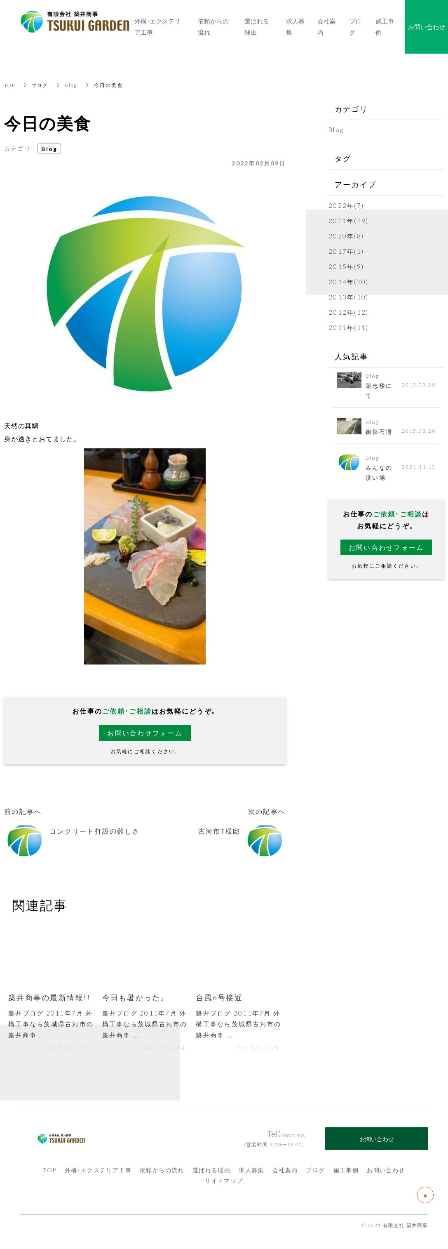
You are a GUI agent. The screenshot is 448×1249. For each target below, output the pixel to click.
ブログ (42, 85)
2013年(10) (348, 297)
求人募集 (251, 1172)
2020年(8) (346, 235)
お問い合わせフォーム (145, 733)
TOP (10, 85)
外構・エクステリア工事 (98, 1172)
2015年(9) (346, 266)
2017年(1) (346, 251)
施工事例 (346, 1172)
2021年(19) (348, 220)
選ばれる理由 (211, 1172)
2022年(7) (346, 205)
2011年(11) (348, 327)
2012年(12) (348, 312)
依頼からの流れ (162, 1172)
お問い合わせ (386, 1172)
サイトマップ (224, 1182)
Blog (73, 85)
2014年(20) (348, 281)
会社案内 (285, 1172)
